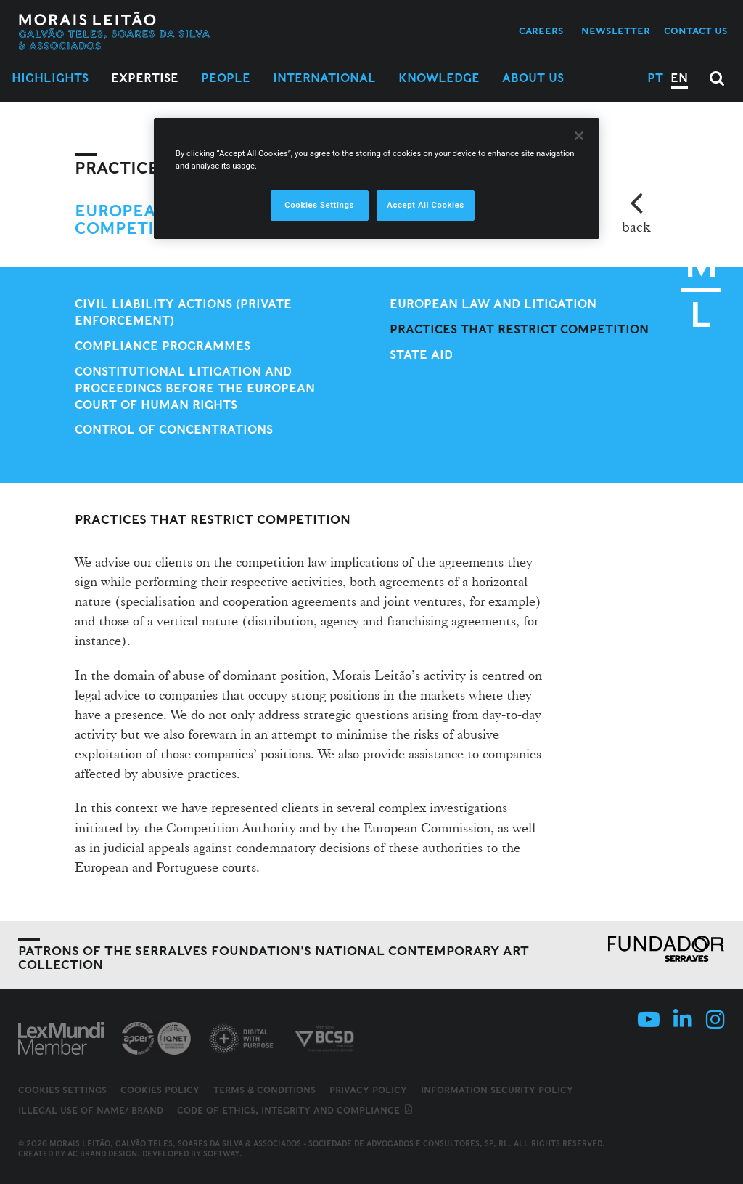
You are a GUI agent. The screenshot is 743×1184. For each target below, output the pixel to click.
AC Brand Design (102, 1153)
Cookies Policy (160, 1089)
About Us (533, 78)
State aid (421, 355)
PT (655, 78)
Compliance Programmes (162, 346)
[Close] (579, 136)
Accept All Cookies (425, 205)
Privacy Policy (368, 1089)
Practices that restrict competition (519, 329)
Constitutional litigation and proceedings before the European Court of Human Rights (195, 388)
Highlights (50, 78)
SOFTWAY (221, 1153)
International (324, 78)
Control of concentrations (174, 430)
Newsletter (615, 30)
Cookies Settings (62, 1090)
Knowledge (439, 78)
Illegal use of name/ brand (90, 1110)
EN (679, 78)
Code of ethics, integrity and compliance (295, 1110)
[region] (376, 178)
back (636, 226)
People (225, 78)
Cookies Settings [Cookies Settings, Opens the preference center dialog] (319, 205)
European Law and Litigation (493, 304)
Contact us (696, 30)
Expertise (144, 78)
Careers (541, 30)
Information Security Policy (497, 1089)
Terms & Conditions (264, 1089)
